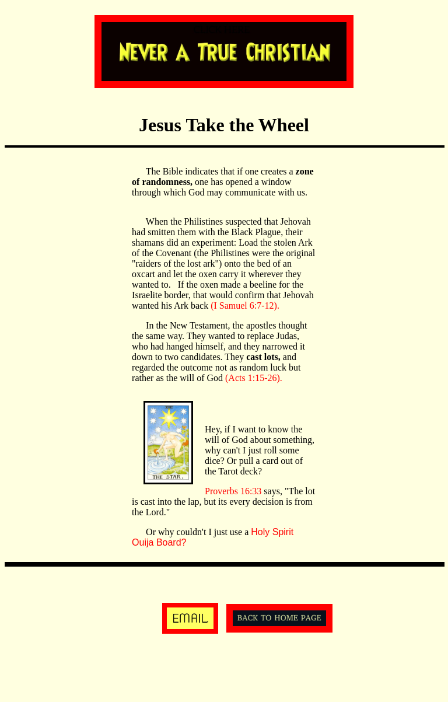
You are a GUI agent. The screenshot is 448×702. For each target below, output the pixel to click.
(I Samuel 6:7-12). (245, 305)
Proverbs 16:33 (234, 491)
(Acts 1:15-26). (253, 378)
